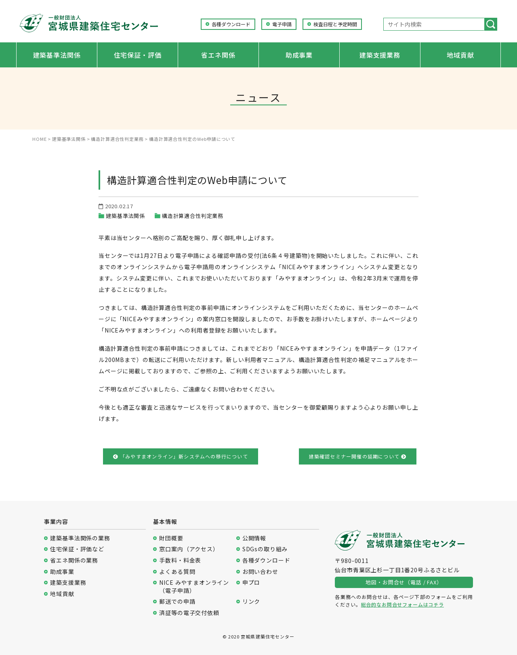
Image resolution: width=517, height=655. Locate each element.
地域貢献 (460, 55)
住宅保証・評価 (138, 55)
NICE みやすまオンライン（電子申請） (194, 586)
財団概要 (171, 538)
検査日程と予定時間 (335, 24)
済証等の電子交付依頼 (189, 613)
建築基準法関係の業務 (80, 538)
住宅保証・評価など (77, 549)
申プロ (251, 582)
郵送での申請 (177, 601)
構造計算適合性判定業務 (192, 216)
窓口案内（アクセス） (189, 549)
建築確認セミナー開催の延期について (358, 456)
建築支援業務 (379, 55)
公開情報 (254, 538)
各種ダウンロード (231, 24)
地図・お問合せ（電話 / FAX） (404, 582)
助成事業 (299, 55)
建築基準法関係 (57, 55)
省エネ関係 (218, 55)
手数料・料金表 (180, 560)
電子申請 (282, 24)
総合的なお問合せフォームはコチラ (402, 604)
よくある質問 (177, 571)
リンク (251, 601)
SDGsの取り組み (265, 549)
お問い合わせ (260, 571)
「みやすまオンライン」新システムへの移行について (180, 456)
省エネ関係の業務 (74, 560)
